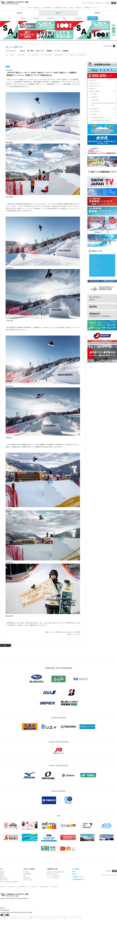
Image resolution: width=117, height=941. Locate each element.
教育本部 (97, 13)
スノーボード (92, 18)
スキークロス (95, 100)
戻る (5, 645)
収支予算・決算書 (27, 879)
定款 (24, 875)
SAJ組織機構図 (27, 873)
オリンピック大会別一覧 (53, 878)
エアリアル (94, 97)
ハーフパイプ (95, 111)
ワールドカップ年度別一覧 (53, 875)
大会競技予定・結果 (60, 7)
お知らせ (22, 50)
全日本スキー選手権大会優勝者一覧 (55, 872)
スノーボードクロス (97, 117)
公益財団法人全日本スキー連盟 (14, 895)
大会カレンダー (40, 50)
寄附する (78, 7)
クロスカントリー (51, 18)
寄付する (74, 874)
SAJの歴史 (26, 872)
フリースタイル (78, 18)
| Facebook (95, 281)
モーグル (94, 94)
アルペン (64, 18)
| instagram (110, 281)
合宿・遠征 (30, 50)
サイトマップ (99, 3)
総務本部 (19, 13)
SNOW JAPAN (3, 879)
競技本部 (58, 13)
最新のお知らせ (4, 878)
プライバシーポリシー (88, 3)
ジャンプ (23, 18)
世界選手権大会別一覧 (52, 873)
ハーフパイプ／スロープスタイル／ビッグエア (103, 104)
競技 (12, 54)
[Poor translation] (7, 915)
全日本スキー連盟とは (33, 7)
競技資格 (49, 50)
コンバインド (35, 18)
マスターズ (95, 273)
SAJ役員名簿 (26, 878)
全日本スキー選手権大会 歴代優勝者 (9, 881)
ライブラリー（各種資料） (61, 50)
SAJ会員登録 (47, 7)
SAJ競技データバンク (90, 7)
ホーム (22, 7)
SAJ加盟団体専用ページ (78, 879)
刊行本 (71, 7)
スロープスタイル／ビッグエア (100, 120)
